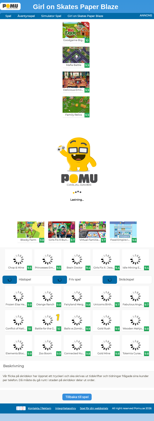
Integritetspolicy (65, 408)
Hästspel (17, 279)
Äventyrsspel (26, 16)
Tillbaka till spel (77, 397)
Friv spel (67, 279)
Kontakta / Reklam (39, 408)
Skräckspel (118, 279)
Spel (8, 16)
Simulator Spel (51, 16)
